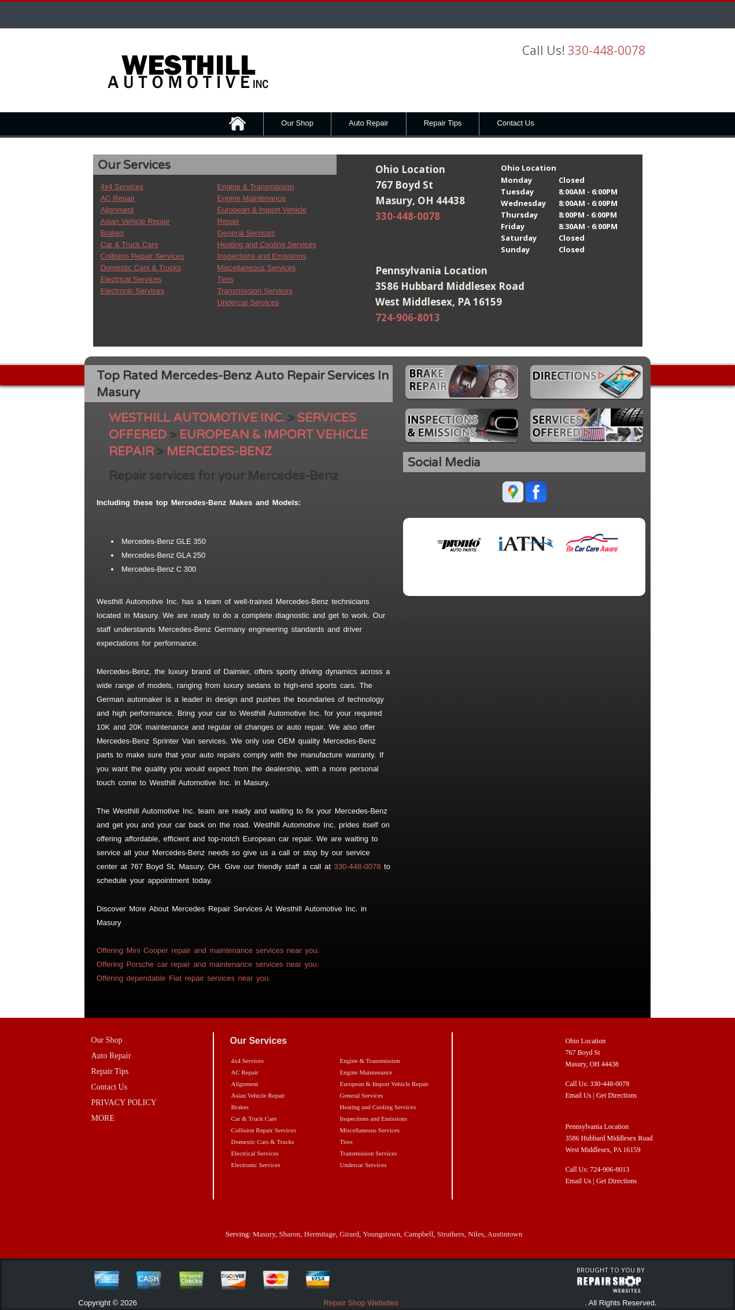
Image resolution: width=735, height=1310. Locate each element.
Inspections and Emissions (261, 256)
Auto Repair (369, 123)
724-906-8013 (407, 317)
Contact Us (515, 123)
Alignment (117, 209)
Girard (349, 1234)
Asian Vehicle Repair (135, 221)
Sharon (289, 1234)
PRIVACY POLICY (124, 1102)
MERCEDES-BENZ (219, 451)
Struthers (450, 1234)
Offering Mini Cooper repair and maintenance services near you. (208, 950)
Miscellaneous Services (256, 267)
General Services (246, 233)
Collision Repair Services (142, 256)
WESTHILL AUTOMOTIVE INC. (197, 418)
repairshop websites (609, 1284)
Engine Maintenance (251, 198)
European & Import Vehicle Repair (384, 1083)
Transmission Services (255, 290)
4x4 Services (122, 186)
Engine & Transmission (255, 186)
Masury (264, 1234)
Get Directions (616, 1095)
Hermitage (320, 1234)
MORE (103, 1118)
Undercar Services (248, 302)
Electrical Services (131, 279)
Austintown (505, 1234)
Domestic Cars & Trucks (141, 267)
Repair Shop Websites (360, 1302)
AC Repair (118, 198)
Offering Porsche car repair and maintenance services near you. (208, 964)
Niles (475, 1234)
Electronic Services (133, 290)
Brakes (112, 233)
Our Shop (297, 123)
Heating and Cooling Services (266, 244)
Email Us (579, 1095)
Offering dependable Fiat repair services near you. (184, 978)
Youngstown (381, 1234)
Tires (225, 279)
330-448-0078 (606, 50)
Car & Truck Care (129, 244)
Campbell (419, 1234)
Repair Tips (443, 123)
